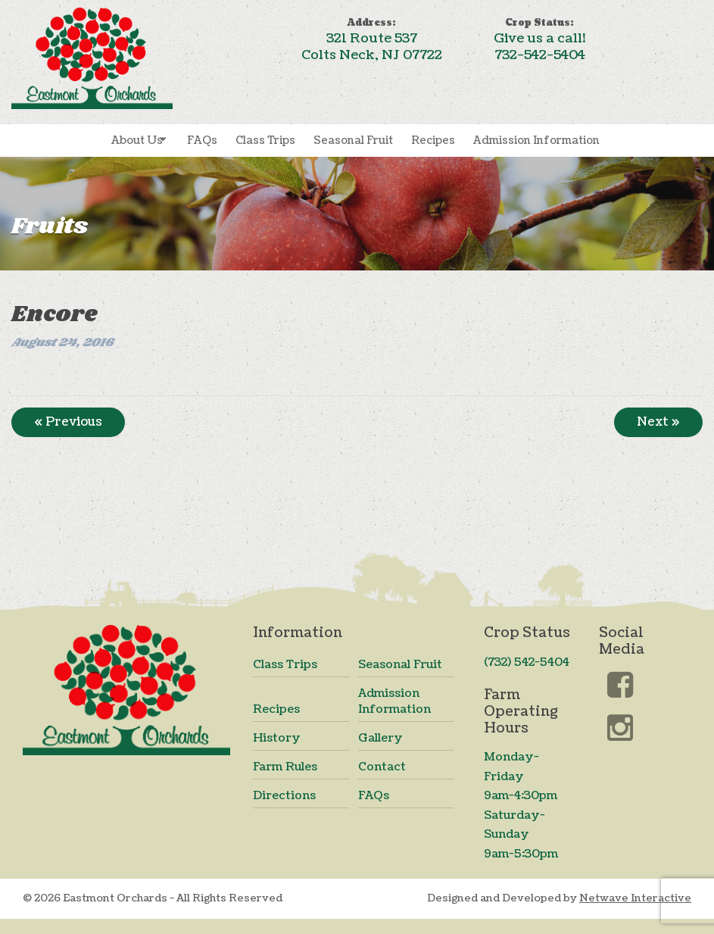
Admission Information (536, 140)
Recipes (433, 140)
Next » (658, 422)
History (277, 738)
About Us (137, 140)
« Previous (68, 422)
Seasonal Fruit (353, 140)
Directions (284, 796)
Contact (382, 767)
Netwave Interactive (635, 898)
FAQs (202, 140)
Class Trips (265, 140)
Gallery (380, 738)
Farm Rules (285, 767)
